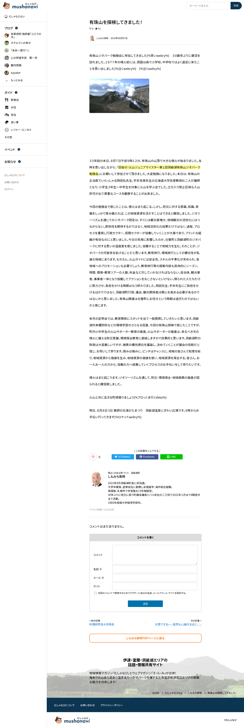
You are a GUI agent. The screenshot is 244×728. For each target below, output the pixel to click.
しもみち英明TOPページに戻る (145, 638)
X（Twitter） (123, 457)
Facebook (147, 457)
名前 (97, 569)
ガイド (10, 92)
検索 (236, 5)
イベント (12, 149)
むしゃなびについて (64, 705)
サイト (96, 586)
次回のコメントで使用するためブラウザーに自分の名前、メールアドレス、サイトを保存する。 (142, 592)
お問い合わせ (87, 705)
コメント (98, 554)
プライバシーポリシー (111, 705)
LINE (171, 457)
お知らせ (12, 161)
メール (98, 577)
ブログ (11, 28)
